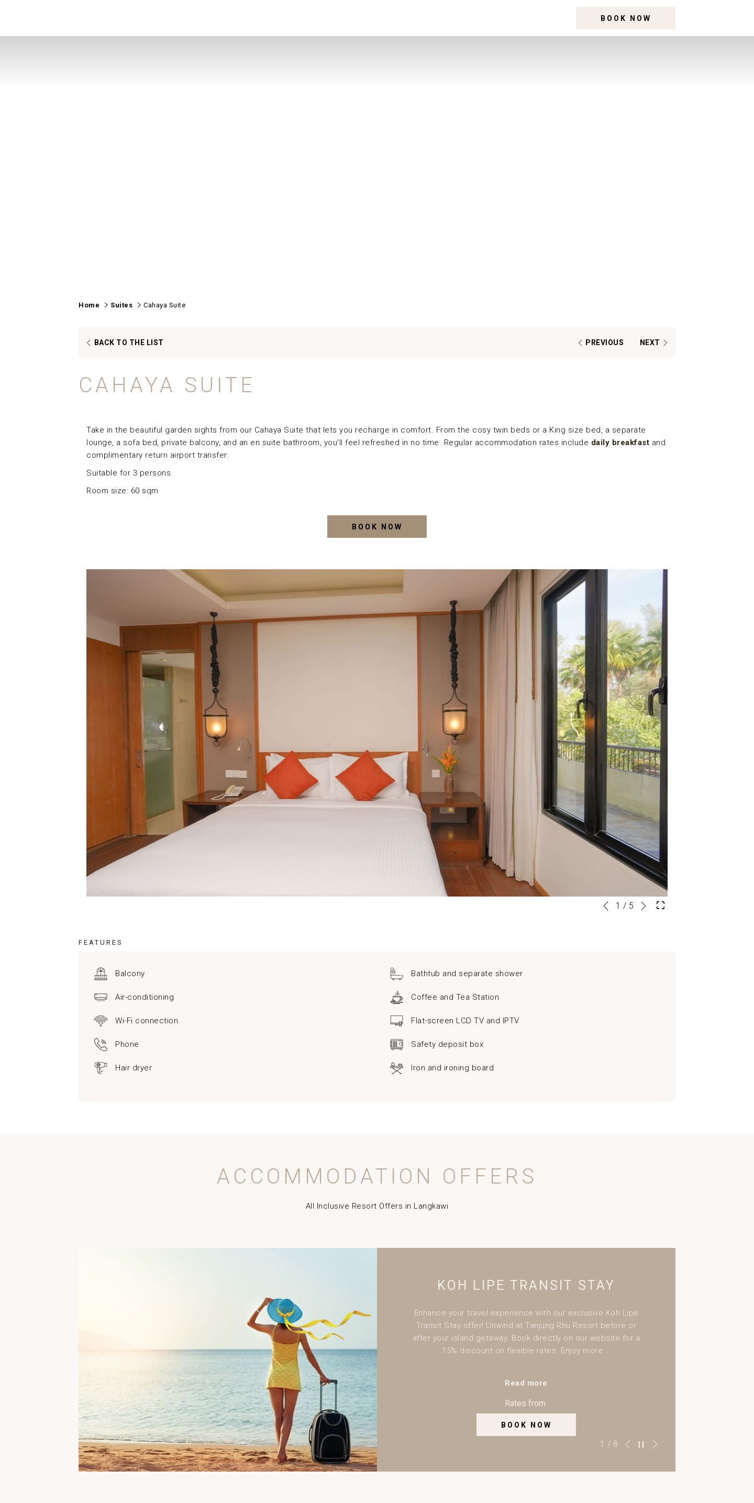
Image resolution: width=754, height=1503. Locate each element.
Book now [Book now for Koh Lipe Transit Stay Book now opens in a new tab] (526, 1425)
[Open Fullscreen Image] (660, 904)
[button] (377, 732)
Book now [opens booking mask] (626, 18)
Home (89, 305)
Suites (121, 305)
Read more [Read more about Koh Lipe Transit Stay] (526, 1383)
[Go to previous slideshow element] (606, 906)
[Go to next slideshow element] (643, 906)
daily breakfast (620, 442)
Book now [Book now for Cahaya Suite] (377, 527)
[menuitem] (313, 18)
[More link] (556, 18)
